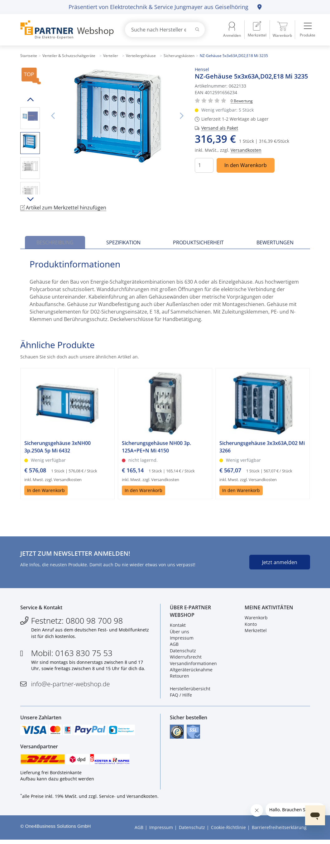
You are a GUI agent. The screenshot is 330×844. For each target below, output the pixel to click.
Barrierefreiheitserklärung (279, 832)
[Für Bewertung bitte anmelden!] (242, 100)
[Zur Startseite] (65, 29)
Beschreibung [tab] (55, 242)
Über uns (179, 633)
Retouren (179, 677)
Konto (251, 625)
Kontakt (178, 627)
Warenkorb (256, 619)
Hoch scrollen (30, 99)
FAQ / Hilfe (181, 696)
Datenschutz (183, 652)
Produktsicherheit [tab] (198, 242)
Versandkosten (246, 150)
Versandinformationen (193, 665)
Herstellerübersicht (190, 690)
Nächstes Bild (181, 116)
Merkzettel (256, 632)
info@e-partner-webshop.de (70, 685)
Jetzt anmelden (279, 562)
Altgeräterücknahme (191, 671)
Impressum (182, 639)
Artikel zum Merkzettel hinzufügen (63, 207)
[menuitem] (257, 29)
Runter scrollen (30, 199)
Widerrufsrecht (186, 658)
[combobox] (165, 29)
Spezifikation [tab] (123, 242)
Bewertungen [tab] (275, 242)
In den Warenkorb (245, 165)
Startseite (28, 55)
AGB (174, 646)
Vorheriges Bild (53, 116)
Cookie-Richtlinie (228, 832)
